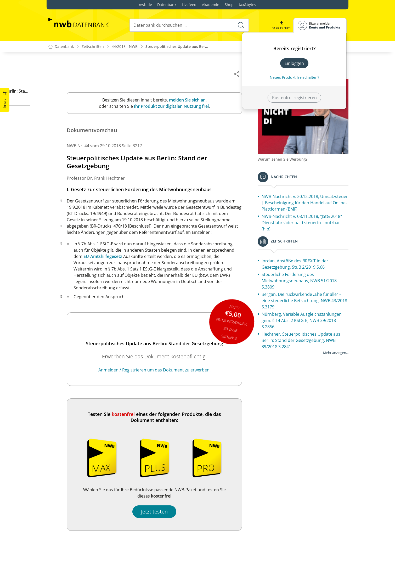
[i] (63, 200)
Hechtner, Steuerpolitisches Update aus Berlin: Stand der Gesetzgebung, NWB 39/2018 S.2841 (303, 338)
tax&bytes (247, 4)
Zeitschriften (93, 46)
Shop (229, 4)
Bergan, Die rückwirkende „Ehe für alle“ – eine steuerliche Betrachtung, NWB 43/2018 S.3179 (304, 298)
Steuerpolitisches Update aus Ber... (176, 46)
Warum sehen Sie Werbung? (285, 157)
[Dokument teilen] (239, 73)
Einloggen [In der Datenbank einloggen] (294, 63)
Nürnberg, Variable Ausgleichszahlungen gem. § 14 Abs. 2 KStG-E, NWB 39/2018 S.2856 (304, 318)
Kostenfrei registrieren (294, 97)
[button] (281, 25)
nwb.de (145, 4)
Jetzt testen (157, 511)
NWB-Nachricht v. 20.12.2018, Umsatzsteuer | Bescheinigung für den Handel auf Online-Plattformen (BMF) (302, 200)
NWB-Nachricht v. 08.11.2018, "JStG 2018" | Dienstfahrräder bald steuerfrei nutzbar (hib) (306, 220)
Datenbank (166, 4)
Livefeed (189, 4)
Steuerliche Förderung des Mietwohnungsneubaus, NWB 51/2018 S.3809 (301, 278)
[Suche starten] (241, 25)
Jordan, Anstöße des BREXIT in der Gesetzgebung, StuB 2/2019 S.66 (297, 262)
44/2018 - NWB (125, 46)
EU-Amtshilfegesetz (105, 256)
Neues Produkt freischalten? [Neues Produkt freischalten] (294, 77)
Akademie (210, 4)
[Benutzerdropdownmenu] (320, 25)
